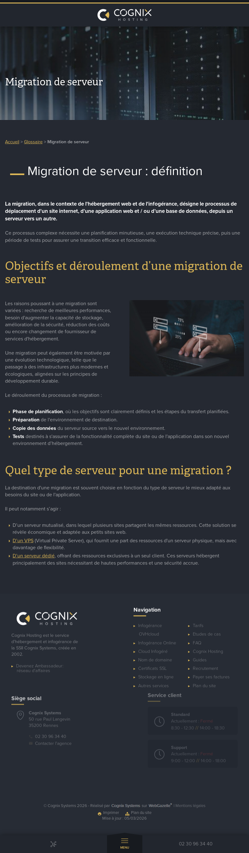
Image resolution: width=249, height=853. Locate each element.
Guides (200, 656)
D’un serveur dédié (34, 557)
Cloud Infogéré (153, 648)
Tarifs (198, 622)
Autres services (153, 682)
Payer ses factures (211, 673)
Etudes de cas (207, 631)
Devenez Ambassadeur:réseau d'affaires (39, 667)
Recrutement (205, 665)
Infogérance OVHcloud (150, 627)
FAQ (197, 639)
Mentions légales (190, 805)
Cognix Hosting (208, 648)
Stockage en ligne (156, 673)
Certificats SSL (152, 665)
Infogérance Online (157, 639)
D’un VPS (23, 542)
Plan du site (204, 682)
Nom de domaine (155, 656)
